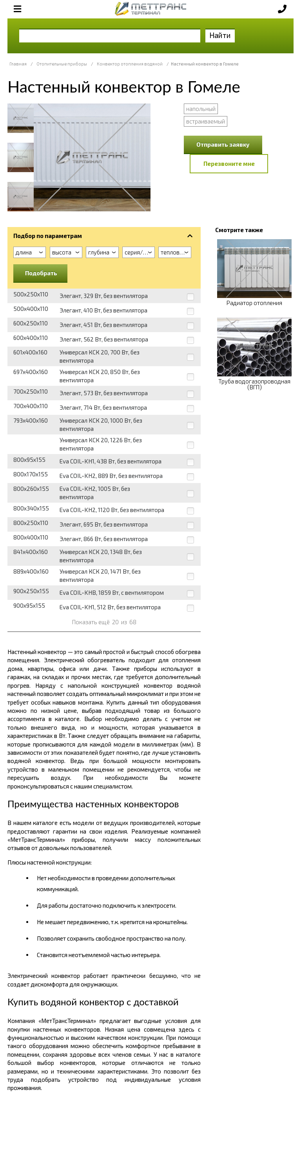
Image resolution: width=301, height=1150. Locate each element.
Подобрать (41, 272)
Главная (18, 63)
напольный (201, 108)
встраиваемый (205, 121)
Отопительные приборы (61, 63)
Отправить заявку (223, 144)
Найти (220, 35)
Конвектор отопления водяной (130, 63)
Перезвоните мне (229, 163)
